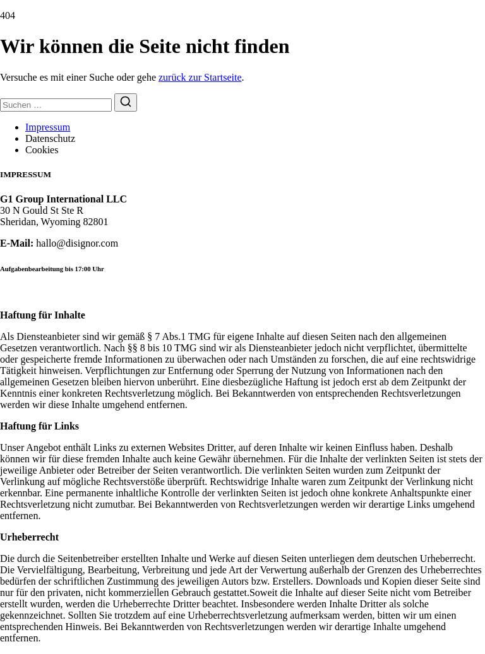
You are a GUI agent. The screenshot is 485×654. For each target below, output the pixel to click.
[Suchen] (125, 102)
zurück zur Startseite (200, 77)
